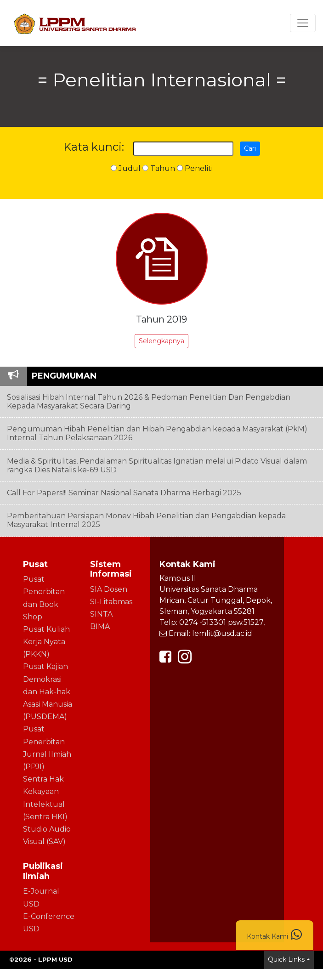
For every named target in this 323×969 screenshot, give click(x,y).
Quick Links (286, 959)
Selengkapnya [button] (161, 341)
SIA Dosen (108, 589)
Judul (126, 168)
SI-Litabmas (111, 601)
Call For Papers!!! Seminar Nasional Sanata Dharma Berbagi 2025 (124, 492)
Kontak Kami (274, 934)
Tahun (158, 168)
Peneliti (195, 168)
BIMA (100, 626)
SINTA (101, 614)
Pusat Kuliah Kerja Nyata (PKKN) (46, 641)
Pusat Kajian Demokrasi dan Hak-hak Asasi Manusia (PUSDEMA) (47, 691)
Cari (250, 148)
